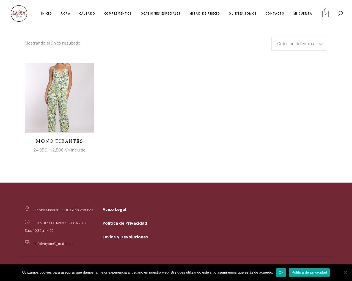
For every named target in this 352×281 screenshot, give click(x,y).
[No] (345, 272)
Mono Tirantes (59, 141)
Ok (281, 272)
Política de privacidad (309, 272)
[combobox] (299, 44)
